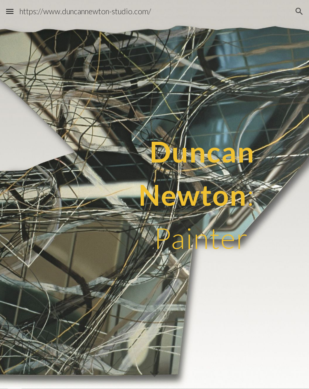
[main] (154, 195)
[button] (10, 11)
